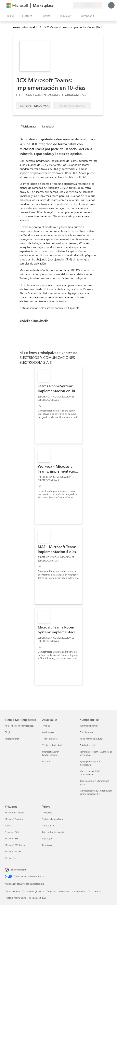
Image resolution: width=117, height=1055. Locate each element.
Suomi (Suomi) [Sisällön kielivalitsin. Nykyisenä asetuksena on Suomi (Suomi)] (19, 869)
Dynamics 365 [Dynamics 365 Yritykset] (12, 832)
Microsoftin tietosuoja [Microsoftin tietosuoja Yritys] (53, 832)
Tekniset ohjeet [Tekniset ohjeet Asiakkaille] (49, 738)
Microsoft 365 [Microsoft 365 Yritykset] (11, 838)
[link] (58, 405)
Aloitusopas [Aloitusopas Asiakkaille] (48, 732)
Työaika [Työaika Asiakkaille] (46, 725)
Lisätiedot (48, 126)
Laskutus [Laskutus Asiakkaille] (46, 761)
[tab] (30, 126)
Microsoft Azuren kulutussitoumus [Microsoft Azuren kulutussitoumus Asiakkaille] (50, 753)
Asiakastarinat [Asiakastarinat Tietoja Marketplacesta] (12, 738)
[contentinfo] (40, 27)
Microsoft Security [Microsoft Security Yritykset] (14, 819)
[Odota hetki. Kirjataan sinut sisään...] (111, 5)
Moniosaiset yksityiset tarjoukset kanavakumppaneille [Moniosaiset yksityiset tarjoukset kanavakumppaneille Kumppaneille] (96, 792)
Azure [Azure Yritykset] (8, 825)
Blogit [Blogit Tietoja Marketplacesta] (8, 732)
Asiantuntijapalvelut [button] (25, 27)
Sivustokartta (13, 891)
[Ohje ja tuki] (60, 5)
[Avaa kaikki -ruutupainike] (9, 16)
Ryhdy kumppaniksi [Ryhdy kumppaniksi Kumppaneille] (89, 725)
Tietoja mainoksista (16, 897)
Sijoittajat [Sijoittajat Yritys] (47, 838)
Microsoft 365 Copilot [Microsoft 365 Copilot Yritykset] (15, 845)
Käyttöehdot (78, 891)
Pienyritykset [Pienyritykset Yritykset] (11, 858)
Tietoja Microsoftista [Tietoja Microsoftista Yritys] (52, 819)
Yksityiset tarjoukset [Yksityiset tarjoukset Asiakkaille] (52, 745)
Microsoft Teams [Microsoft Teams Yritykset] (13, 851)
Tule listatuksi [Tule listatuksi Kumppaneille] (86, 732)
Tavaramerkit (94, 891)
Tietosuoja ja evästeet (57, 891)
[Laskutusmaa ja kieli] (87, 5)
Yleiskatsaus (29, 126)
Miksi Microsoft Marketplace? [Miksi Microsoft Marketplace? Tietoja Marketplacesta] (19, 725)
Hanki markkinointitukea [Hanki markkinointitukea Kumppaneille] (92, 738)
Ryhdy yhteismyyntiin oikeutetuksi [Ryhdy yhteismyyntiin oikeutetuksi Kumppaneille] (90, 763)
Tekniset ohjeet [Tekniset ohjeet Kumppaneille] (87, 745)
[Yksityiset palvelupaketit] (70, 5)
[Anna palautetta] (55, 5)
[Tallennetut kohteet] (65, 5)
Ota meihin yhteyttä (33, 891)
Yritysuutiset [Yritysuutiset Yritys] (48, 825)
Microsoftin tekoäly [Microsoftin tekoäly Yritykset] (14, 812)
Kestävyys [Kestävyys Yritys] (47, 845)
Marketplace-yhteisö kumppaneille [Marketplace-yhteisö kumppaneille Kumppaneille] (90, 773)
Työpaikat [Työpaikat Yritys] (47, 812)
